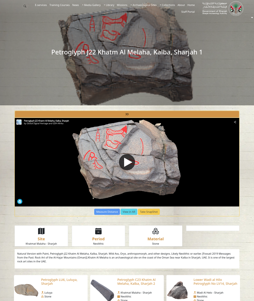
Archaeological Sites (144, 5)
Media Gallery (92, 5)
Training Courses (60, 5)
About (181, 5)
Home (191, 5)
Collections (168, 5)
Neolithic (98, 243)
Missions (122, 5)
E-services (41, 5)
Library (109, 5)
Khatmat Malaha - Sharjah (41, 243)
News (75, 5)
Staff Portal (188, 12)
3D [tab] (127, 114)
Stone (155, 243)
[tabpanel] (127, 167)
